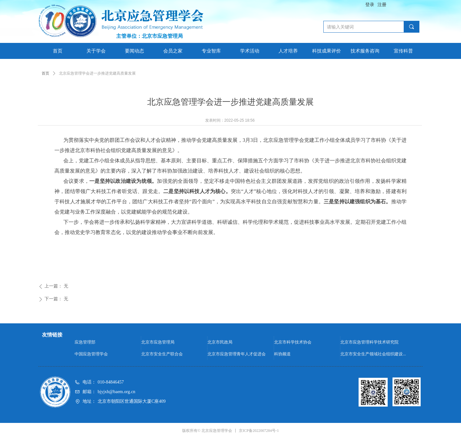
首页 (45, 73)
